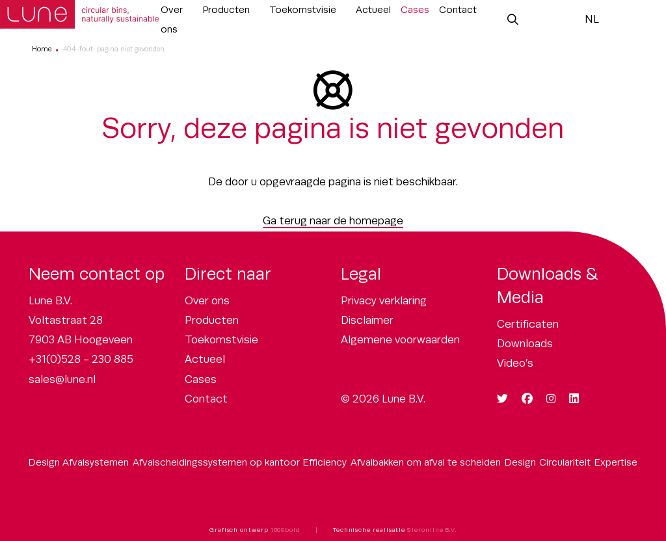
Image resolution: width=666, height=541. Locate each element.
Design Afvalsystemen (79, 462)
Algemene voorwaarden (400, 340)
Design (520, 462)
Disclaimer (367, 320)
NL (592, 19)
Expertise (615, 462)
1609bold (285, 530)
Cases (415, 9)
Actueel (373, 9)
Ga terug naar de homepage (333, 221)
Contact (458, 9)
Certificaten (528, 324)
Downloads (525, 343)
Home (41, 49)
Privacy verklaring (384, 301)
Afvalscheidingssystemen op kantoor (216, 462)
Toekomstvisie (302, 9)
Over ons (172, 19)
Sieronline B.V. (432, 530)
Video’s (515, 363)
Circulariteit (565, 462)
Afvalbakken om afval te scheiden (426, 462)
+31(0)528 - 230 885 (81, 359)
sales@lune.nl (62, 379)
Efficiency (325, 462)
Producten (226, 9)
